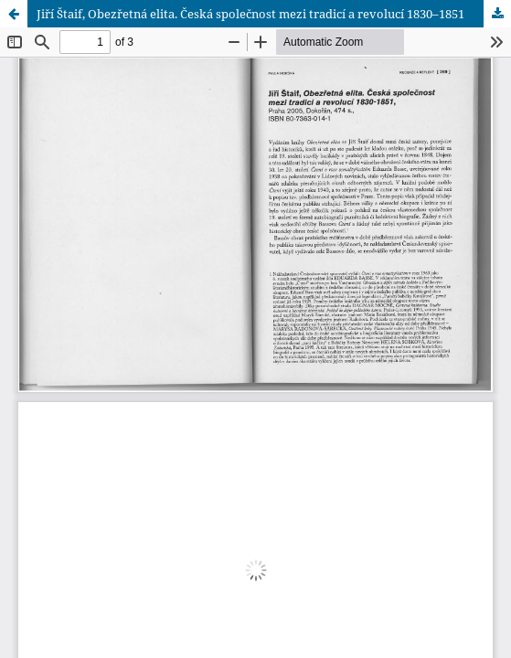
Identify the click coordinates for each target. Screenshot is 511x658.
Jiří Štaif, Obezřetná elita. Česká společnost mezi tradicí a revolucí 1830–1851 (250, 13)
